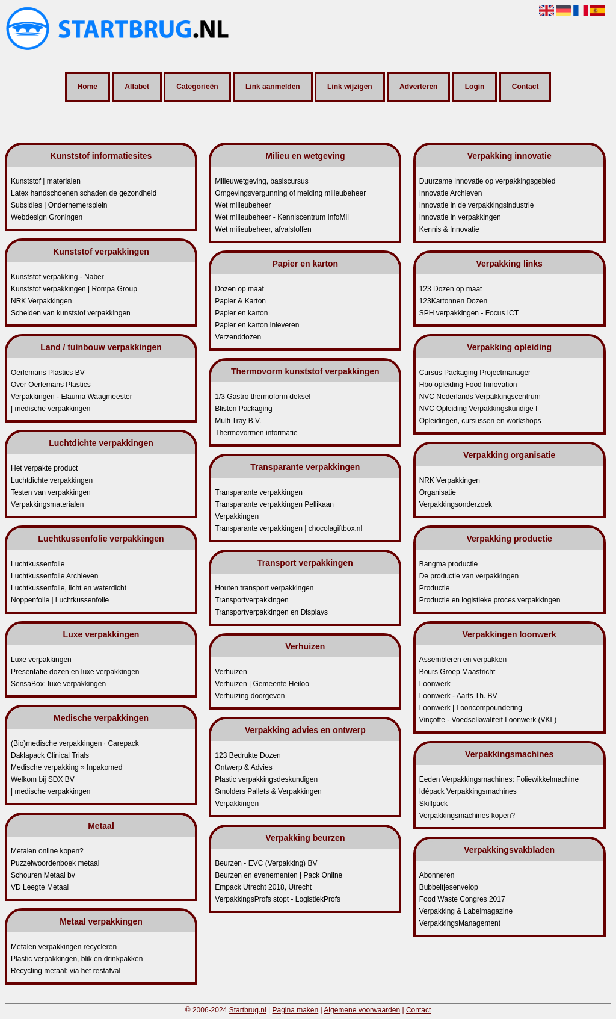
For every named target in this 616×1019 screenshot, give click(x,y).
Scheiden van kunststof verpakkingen (71, 313)
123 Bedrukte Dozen (247, 755)
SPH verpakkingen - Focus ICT (469, 313)
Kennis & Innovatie (449, 229)
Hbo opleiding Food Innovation (468, 384)
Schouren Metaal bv (43, 875)
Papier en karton (241, 313)
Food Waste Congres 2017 (462, 899)
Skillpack (433, 803)
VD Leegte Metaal (40, 887)
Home (87, 87)
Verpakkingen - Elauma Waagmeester (71, 396)
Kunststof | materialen (46, 181)
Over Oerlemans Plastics (51, 384)
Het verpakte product (44, 468)
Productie (434, 588)
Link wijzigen (349, 87)
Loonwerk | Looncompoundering (470, 708)
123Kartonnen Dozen (453, 301)
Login (475, 87)
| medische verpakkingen (51, 408)
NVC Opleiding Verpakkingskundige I (478, 408)
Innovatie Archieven (450, 193)
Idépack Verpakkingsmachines (468, 791)
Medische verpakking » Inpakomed (66, 767)
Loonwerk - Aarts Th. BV (458, 696)
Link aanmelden (272, 87)
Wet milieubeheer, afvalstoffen (263, 229)
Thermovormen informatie (256, 433)
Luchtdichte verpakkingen (52, 480)
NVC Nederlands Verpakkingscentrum (480, 396)
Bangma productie (448, 564)
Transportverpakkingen (251, 600)
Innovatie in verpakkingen (460, 217)
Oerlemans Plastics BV (48, 372)
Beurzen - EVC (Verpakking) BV (266, 863)
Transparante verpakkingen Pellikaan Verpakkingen (274, 510)
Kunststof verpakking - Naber (57, 277)
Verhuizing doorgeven (250, 696)
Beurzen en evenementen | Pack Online (278, 875)
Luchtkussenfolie (37, 564)
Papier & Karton (240, 301)
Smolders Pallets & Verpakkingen (268, 791)
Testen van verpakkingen (51, 492)
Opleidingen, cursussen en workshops (480, 421)
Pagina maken (296, 1010)
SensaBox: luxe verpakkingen (58, 684)
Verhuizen (231, 671)
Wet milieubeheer (243, 205)
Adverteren (418, 87)
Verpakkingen (237, 803)
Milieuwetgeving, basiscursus (261, 181)
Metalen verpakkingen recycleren (64, 947)
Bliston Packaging (243, 408)
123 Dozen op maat (450, 289)
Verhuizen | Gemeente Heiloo (262, 684)
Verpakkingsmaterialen (47, 504)
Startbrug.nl (247, 1010)
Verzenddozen (238, 337)
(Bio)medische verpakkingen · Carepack (75, 743)
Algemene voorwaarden (362, 1010)
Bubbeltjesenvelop (448, 887)
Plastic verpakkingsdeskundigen (266, 779)
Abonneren (437, 875)
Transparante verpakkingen (259, 492)
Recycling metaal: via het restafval (65, 971)
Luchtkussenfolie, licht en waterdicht (68, 588)
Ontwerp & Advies (243, 767)
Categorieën (197, 87)
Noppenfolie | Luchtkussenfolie (60, 600)
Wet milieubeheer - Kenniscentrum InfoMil (282, 217)
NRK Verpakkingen (41, 301)
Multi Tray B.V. (238, 421)
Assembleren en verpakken (463, 659)
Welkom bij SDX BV (43, 779)
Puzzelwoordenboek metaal (55, 863)
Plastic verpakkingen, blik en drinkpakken (77, 959)
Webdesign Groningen (46, 217)
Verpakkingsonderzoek (455, 504)
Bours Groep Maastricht (457, 671)
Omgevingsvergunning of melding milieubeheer (290, 193)
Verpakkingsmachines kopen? (467, 815)
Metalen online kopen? (47, 851)
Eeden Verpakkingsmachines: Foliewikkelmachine (499, 779)
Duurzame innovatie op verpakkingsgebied (487, 181)
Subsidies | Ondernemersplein (59, 205)
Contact (525, 87)
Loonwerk (435, 684)
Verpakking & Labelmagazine (466, 911)
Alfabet (137, 87)
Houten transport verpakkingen (264, 588)
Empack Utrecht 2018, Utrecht (263, 887)
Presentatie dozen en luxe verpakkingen (75, 671)
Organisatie (437, 492)
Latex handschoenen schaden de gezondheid (83, 193)
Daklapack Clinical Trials (50, 755)
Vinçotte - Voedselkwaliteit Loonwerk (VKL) (488, 720)
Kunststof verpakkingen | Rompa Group (74, 289)
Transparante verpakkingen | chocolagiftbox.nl (288, 528)
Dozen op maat (239, 289)
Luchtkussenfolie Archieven (54, 576)
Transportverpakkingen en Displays (271, 612)
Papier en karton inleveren (257, 325)
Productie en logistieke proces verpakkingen (490, 600)
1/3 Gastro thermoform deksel (262, 396)
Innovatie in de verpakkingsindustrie (476, 205)
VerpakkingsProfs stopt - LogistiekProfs (277, 899)
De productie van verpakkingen (469, 576)
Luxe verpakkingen (41, 659)
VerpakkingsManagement (459, 923)
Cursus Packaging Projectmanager (475, 372)
